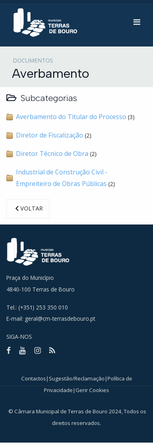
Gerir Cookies (92, 390)
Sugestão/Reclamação (77, 378)
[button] (136, 22)
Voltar (28, 208)
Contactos (33, 378)
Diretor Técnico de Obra (52, 153)
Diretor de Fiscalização (49, 135)
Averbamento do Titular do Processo (71, 116)
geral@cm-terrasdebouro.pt (60, 318)
